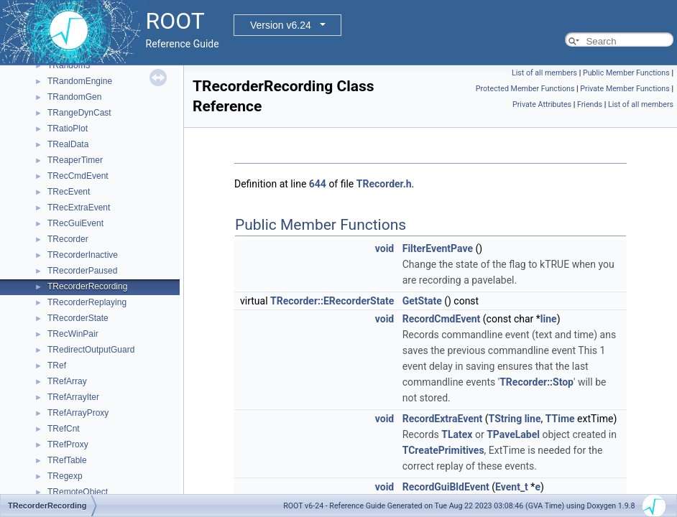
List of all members (544, 73)
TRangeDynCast (79, 113)
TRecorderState (78, 318)
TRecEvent (68, 192)
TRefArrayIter (73, 397)
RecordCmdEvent (441, 319)
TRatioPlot (67, 129)
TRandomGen (74, 97)
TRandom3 (68, 65)
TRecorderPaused (82, 271)
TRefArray (67, 381)
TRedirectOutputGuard (90, 350)
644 (317, 184)
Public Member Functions (626, 73)
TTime (560, 418)
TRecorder (67, 239)
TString (505, 418)
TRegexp (65, 476)
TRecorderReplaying (86, 302)
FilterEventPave (437, 248)
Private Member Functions (624, 88)
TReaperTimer (75, 160)
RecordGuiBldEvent (445, 487)
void (384, 248)
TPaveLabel (513, 434)
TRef (56, 365)
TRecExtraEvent (78, 207)
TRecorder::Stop (536, 382)
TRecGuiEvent (75, 223)
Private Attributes (541, 104)
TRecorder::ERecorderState (332, 301)
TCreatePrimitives (443, 450)
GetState (422, 301)
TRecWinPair (72, 334)
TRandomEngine (79, 81)
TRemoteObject (77, 492)
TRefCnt (63, 429)
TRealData (67, 144)
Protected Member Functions (525, 88)
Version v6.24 (280, 25)
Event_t (511, 487)
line (548, 319)
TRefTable (67, 460)
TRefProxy (67, 444)
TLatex (456, 434)
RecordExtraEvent (442, 418)
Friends (589, 104)
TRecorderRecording (87, 286)
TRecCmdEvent (78, 176)
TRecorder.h (384, 184)
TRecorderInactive (82, 255)
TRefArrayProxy (78, 413)
